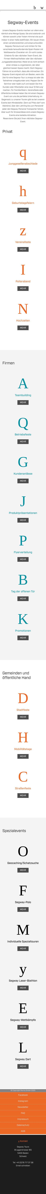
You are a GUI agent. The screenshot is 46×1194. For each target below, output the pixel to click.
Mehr (23, 170)
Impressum (23, 1119)
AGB (23, 1131)
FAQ (23, 1113)
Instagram (23, 1101)
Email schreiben (23, 1165)
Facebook (23, 1095)
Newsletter (23, 1107)
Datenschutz (23, 1125)
